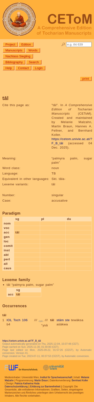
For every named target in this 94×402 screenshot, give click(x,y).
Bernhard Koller (80, 380)
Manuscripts (13, 50)
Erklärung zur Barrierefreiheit (45, 386)
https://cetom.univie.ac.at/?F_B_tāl (21, 340)
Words (33, 50)
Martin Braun (41, 380)
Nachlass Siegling (17, 56)
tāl (52, 320)
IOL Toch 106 (17, 320)
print (85, 78)
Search (34, 62)
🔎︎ (63, 44)
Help (8, 68)
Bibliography (14, 62)
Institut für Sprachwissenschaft (56, 377)
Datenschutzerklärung (16, 386)
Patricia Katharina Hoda (27, 383)
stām (60, 320)
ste (67, 320)
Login (39, 68)
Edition (26, 44)
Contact (23, 68)
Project (10, 44)
